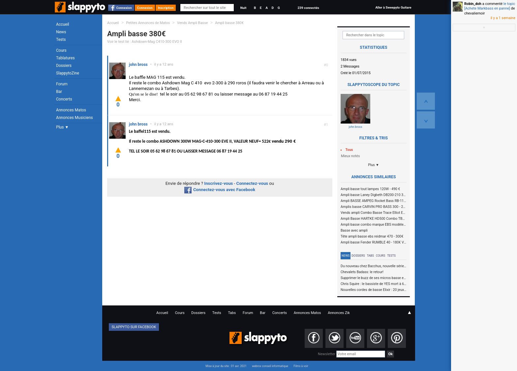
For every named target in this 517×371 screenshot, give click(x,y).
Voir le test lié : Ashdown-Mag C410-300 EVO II (144, 42)
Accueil (62, 24)
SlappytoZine (67, 73)
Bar (59, 91)
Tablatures (65, 58)
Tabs (370, 255)
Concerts (64, 99)
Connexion (124, 8)
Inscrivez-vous (218, 183)
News (61, 32)
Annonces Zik (339, 313)
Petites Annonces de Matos (148, 23)
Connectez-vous (252, 183)
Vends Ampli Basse (192, 23)
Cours (61, 50)
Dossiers (64, 65)
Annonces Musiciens (74, 117)
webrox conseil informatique (270, 366)
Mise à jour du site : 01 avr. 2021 (225, 366)
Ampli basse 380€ (229, 23)
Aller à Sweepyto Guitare (393, 7)
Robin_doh (472, 4)
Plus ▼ (62, 127)
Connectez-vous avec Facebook (219, 189)
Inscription (166, 8)
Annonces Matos (71, 110)
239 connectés (308, 8)
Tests (61, 39)
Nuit (243, 8)
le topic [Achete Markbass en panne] (489, 6)
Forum (62, 84)
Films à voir (300, 366)
